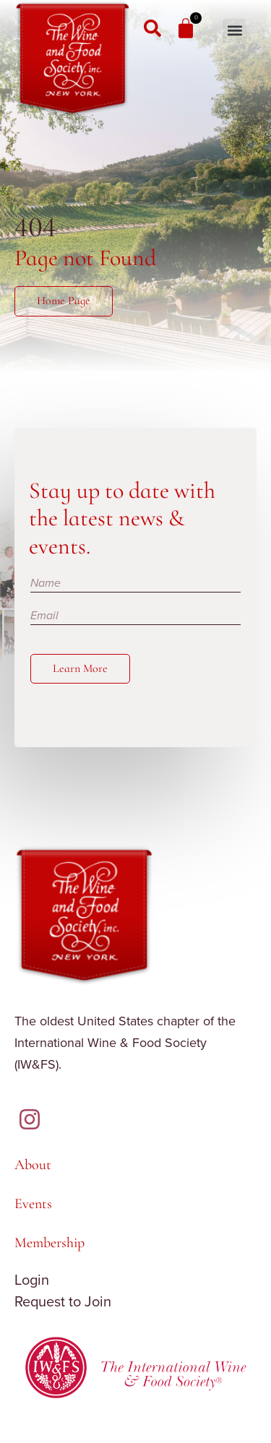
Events (33, 1203)
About (32, 1164)
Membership (49, 1243)
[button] (234, 31)
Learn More (80, 668)
